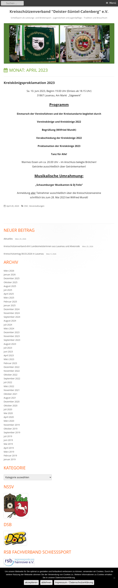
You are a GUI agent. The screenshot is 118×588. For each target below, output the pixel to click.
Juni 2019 (8, 440)
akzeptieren (31, 582)
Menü (112, 3)
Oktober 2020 (10, 405)
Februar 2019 (10, 455)
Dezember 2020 (11, 401)
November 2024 (12, 313)
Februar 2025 (10, 301)
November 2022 (12, 370)
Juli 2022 (8, 382)
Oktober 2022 (10, 374)
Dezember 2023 (11, 332)
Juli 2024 (8, 324)
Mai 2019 (8, 443)
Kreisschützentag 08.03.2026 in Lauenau (24, 253)
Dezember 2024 (11, 309)
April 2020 (9, 417)
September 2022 (12, 378)
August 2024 (10, 320)
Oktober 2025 (10, 282)
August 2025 (10, 286)
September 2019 (12, 432)
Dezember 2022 (11, 367)
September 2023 (12, 339)
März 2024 (9, 328)
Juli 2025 (8, 289)
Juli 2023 (8, 347)
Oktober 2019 (10, 428)
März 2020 (9, 420)
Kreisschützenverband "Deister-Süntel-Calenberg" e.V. (59, 11)
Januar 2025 (10, 305)
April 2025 (9, 293)
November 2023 (12, 336)
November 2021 (12, 390)
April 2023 (9, 355)
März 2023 (9, 359)
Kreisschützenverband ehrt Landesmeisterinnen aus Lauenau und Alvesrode (42, 246)
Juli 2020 (8, 409)
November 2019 (12, 424)
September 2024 (12, 316)
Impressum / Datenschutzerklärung (74, 582)
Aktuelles (8, 238)
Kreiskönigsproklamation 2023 (29, 82)
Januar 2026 (10, 274)
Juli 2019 (8, 436)
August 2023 (10, 343)
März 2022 (9, 386)
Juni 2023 (8, 351)
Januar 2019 (10, 459)
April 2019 (9, 447)
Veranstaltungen (36, 206)
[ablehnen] (114, 577)
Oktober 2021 (10, 393)
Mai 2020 (8, 413)
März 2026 (9, 270)
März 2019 (9, 451)
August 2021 (10, 397)
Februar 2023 (10, 363)
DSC (26, 206)
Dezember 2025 (11, 278)
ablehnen (46, 582)
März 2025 (9, 297)
